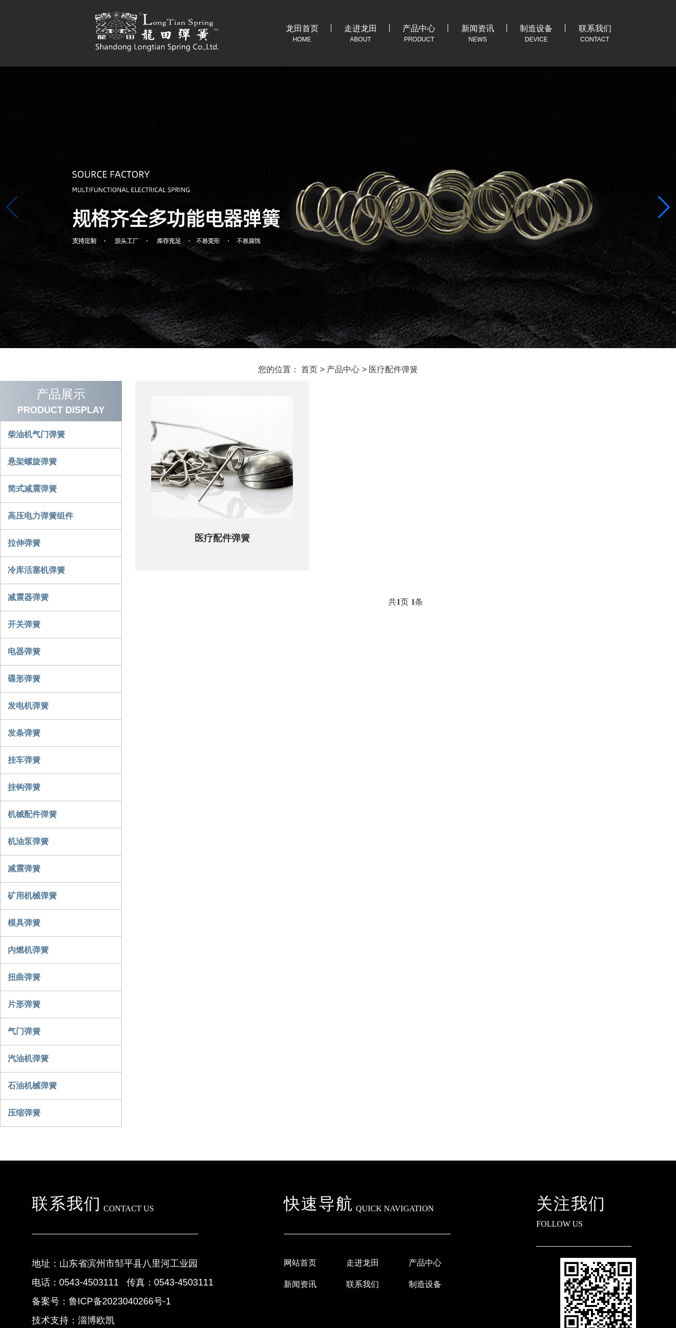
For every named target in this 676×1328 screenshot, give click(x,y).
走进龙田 (360, 28)
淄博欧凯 (96, 1320)
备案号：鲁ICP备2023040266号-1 (101, 1301)
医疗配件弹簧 (393, 369)
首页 (309, 369)
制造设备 (536, 28)
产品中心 (419, 28)
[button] (664, 207)
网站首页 (300, 1262)
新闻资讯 (477, 28)
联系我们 (595, 28)
